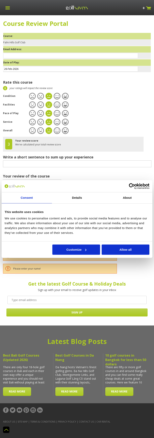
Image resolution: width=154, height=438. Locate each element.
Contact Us (86, 421)
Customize (76, 249)
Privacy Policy (67, 421)
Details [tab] (77, 197)
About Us (9, 421)
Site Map (23, 421)
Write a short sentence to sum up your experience (48, 157)
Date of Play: (11, 62)
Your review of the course (26, 176)
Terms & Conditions (42, 421)
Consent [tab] (27, 197)
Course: (8, 36)
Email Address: (12, 49)
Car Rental (103, 421)
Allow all (125, 249)
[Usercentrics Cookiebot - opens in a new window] (131, 186)
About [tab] (127, 197)
